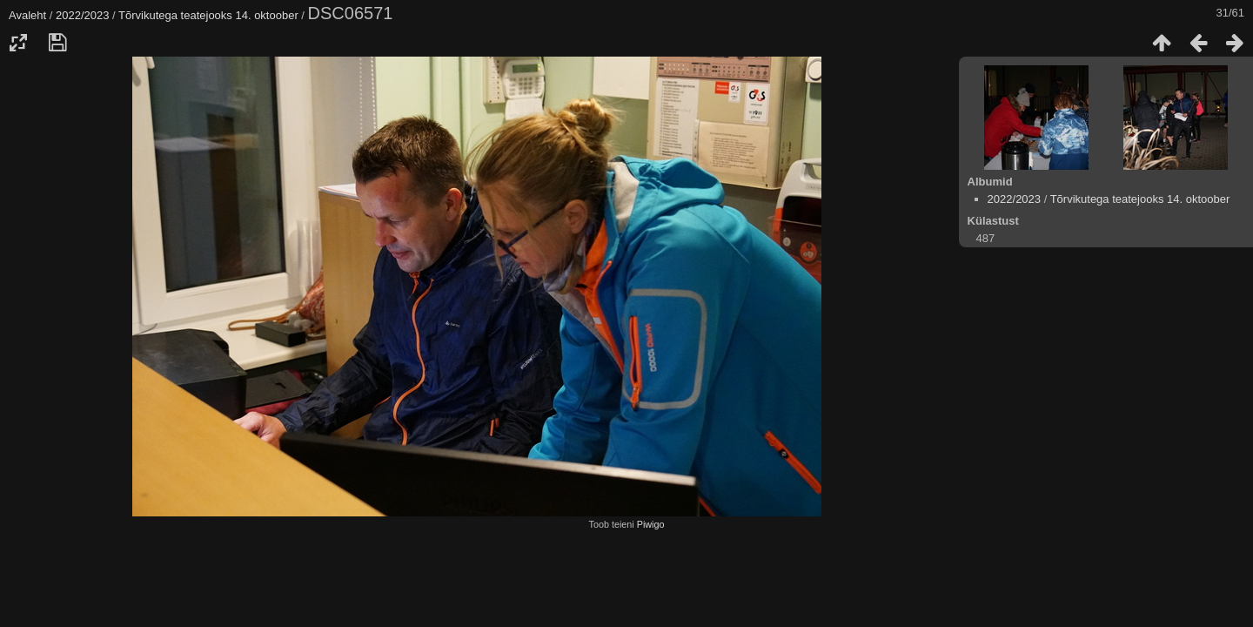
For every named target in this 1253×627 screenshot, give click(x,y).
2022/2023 (82, 15)
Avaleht (27, 15)
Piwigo (651, 524)
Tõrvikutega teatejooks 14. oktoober (208, 15)
